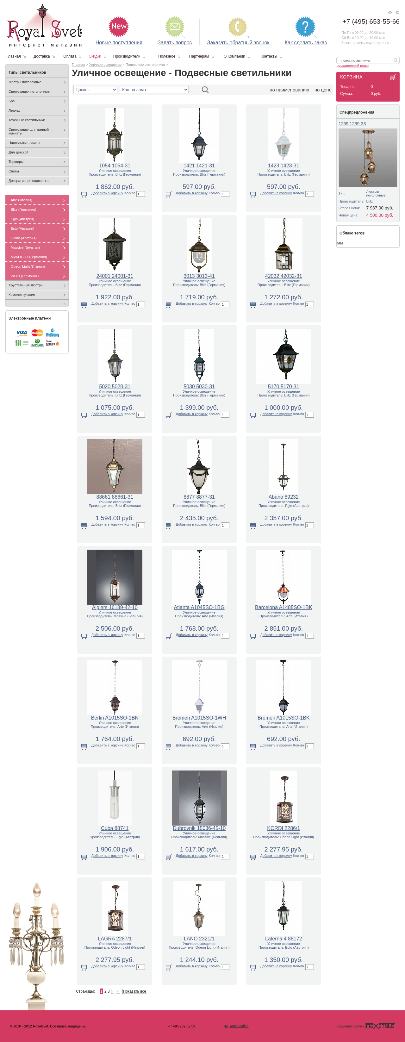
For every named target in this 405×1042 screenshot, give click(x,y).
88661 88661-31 (115, 497)
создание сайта (349, 1026)
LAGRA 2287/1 (115, 938)
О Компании (234, 56)
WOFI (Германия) (25, 276)
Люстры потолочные (25, 82)
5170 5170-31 (283, 386)
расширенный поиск (353, 65)
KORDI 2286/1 (283, 828)
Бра (12, 101)
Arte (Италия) (21, 200)
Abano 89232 (284, 497)
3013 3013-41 (199, 276)
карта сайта (238, 1026)
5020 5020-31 (114, 386)
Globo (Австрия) (24, 238)
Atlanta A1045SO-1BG (199, 607)
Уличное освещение (105, 64)
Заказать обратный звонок (238, 42)
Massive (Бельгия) (25, 247)
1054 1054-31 (114, 165)
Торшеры (16, 162)
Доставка (42, 56)
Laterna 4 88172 (283, 938)
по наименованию (289, 89)
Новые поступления (119, 42)
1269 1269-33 (352, 123)
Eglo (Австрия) (22, 219)
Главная (13, 56)
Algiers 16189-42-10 (115, 607)
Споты (14, 171)
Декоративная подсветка (28, 181)
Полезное (166, 56)
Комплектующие (22, 294)
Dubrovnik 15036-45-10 (199, 828)
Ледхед (14, 110)
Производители (126, 56)
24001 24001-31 (115, 276)
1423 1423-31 (283, 165)
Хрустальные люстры (26, 285)
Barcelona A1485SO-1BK (283, 607)
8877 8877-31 (199, 497)
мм (340, 242)
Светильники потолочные (29, 91)
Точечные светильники (27, 120)
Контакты (269, 56)
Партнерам (199, 56)
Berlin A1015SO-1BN (115, 718)
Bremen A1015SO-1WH (199, 718)
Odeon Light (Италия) (28, 266)
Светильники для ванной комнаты (29, 131)
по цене (323, 89)
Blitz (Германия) (23, 209)
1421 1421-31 (199, 165)
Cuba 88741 (114, 828)
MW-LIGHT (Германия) (29, 257)
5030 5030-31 (199, 386)
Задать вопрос (175, 42)
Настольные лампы (24, 143)
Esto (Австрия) (22, 228)
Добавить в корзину (107, 193)
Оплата (69, 56)
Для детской (18, 152)
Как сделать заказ (306, 42)
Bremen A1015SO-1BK (284, 718)
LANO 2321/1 (199, 938)
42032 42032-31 (283, 276)
